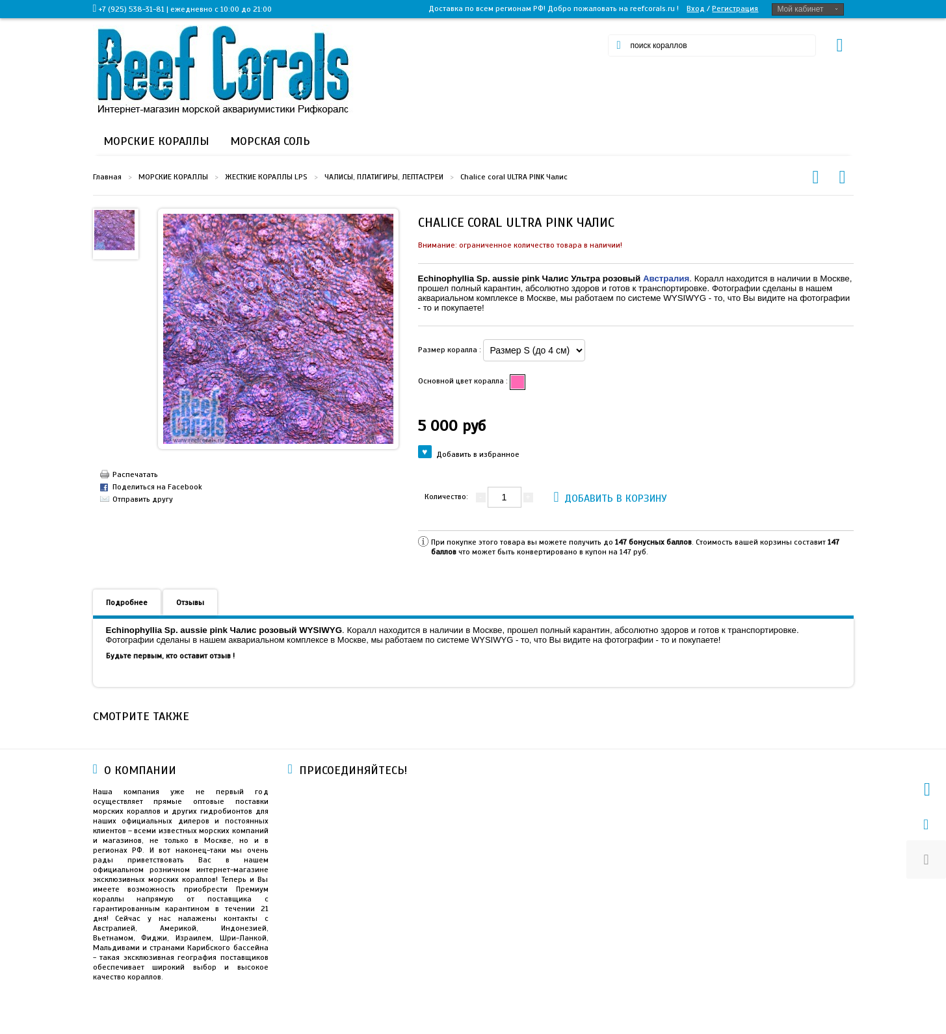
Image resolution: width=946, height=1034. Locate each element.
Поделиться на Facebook (157, 486)
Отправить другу (142, 499)
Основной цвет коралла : (464, 380)
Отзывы (190, 602)
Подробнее (127, 602)
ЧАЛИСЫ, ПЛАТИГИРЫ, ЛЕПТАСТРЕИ (383, 176)
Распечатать (135, 474)
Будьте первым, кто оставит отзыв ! (170, 655)
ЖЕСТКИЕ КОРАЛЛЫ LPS (266, 176)
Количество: (446, 496)
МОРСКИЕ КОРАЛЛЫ (173, 176)
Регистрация (735, 8)
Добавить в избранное (469, 453)
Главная (107, 176)
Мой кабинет (800, 9)
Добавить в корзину (610, 497)
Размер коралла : (450, 349)
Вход (696, 8)
